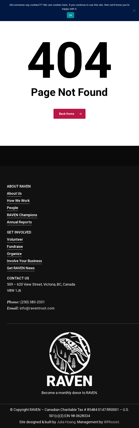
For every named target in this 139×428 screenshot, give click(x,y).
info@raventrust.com (37, 308)
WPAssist (111, 422)
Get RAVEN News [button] (21, 268)
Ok (70, 15)
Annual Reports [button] (19, 222)
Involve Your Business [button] (24, 261)
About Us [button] (14, 193)
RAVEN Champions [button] (22, 215)
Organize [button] (14, 254)
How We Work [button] (18, 200)
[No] (134, 11)
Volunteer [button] (15, 239)
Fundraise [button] (15, 246)
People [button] (12, 208)
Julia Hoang (66, 422)
